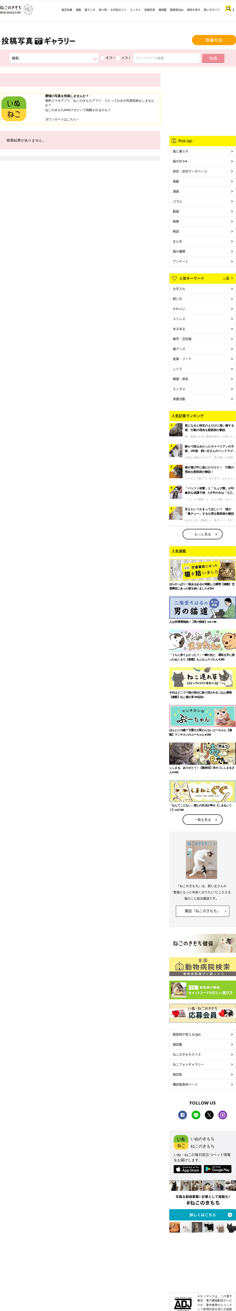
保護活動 (179, 399)
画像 (176, 221)
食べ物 (103, 9)
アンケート (180, 261)
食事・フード (182, 358)
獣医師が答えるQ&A (187, 1034)
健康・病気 (180, 378)
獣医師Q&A (176, 9)
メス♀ (123, 57)
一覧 (226, 278)
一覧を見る (202, 819)
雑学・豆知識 (182, 338)
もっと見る (202, 534)
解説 (176, 231)
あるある (179, 328)
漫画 (176, 191)
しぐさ (177, 368)
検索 (213, 58)
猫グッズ (179, 348)
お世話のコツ (118, 9)
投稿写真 (149, 9)
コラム (177, 201)
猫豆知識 (66, 9)
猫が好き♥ (180, 161)
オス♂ (108, 57)
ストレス (179, 318)
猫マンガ (90, 9)
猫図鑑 (163, 9)
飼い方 (177, 298)
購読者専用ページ (185, 1084)
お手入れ (179, 288)
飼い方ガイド (212, 9)
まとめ (177, 241)
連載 (78, 9)
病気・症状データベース (190, 171)
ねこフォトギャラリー (188, 1064)
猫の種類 (179, 251)
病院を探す (193, 9)
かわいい (179, 308)
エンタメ (135, 9)
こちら (71, 119)
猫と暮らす (180, 151)
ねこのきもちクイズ (187, 1054)
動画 (176, 211)
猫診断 (177, 1074)
